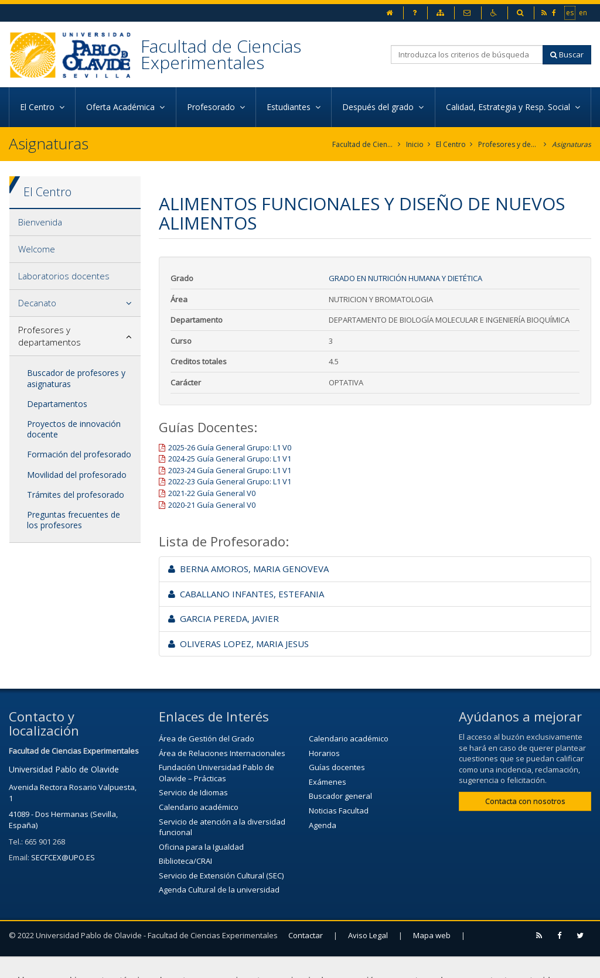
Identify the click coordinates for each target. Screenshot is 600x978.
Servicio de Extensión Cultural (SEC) (221, 875)
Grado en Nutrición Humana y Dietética (405, 278)
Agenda (322, 825)
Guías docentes (337, 767)
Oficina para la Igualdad (201, 847)
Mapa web (432, 935)
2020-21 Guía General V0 (211, 505)
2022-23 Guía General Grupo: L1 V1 (229, 481)
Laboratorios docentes (64, 276)
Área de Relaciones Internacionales (222, 753)
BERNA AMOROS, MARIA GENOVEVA (248, 569)
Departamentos (57, 403)
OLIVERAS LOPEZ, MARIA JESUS (238, 643)
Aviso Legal (368, 935)
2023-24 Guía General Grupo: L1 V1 (229, 470)
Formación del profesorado (79, 454)
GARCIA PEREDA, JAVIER (223, 618)
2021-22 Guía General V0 (211, 493)
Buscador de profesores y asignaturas (76, 378)
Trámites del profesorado (75, 494)
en (583, 12)
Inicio (415, 144)
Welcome (36, 249)
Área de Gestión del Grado (206, 738)
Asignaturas (571, 144)
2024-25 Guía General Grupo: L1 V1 (229, 458)
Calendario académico (198, 807)
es (570, 12)
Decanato (37, 303)
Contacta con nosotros (525, 801)
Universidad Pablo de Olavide (64, 769)
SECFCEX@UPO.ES (63, 857)
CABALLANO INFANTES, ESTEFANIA (246, 594)
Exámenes (327, 782)
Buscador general (340, 796)
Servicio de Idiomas (193, 792)
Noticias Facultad (339, 810)
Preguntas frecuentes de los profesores (73, 520)
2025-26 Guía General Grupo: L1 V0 (229, 447)
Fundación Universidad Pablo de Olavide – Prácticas (216, 773)
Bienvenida (40, 222)
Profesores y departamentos (509, 144)
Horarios (324, 753)
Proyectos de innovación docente (74, 429)
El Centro (451, 144)
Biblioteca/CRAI (185, 861)
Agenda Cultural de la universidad (219, 889)
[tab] (75, 222)
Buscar (567, 54)
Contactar (305, 935)
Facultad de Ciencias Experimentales (221, 54)
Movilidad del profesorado (77, 474)
